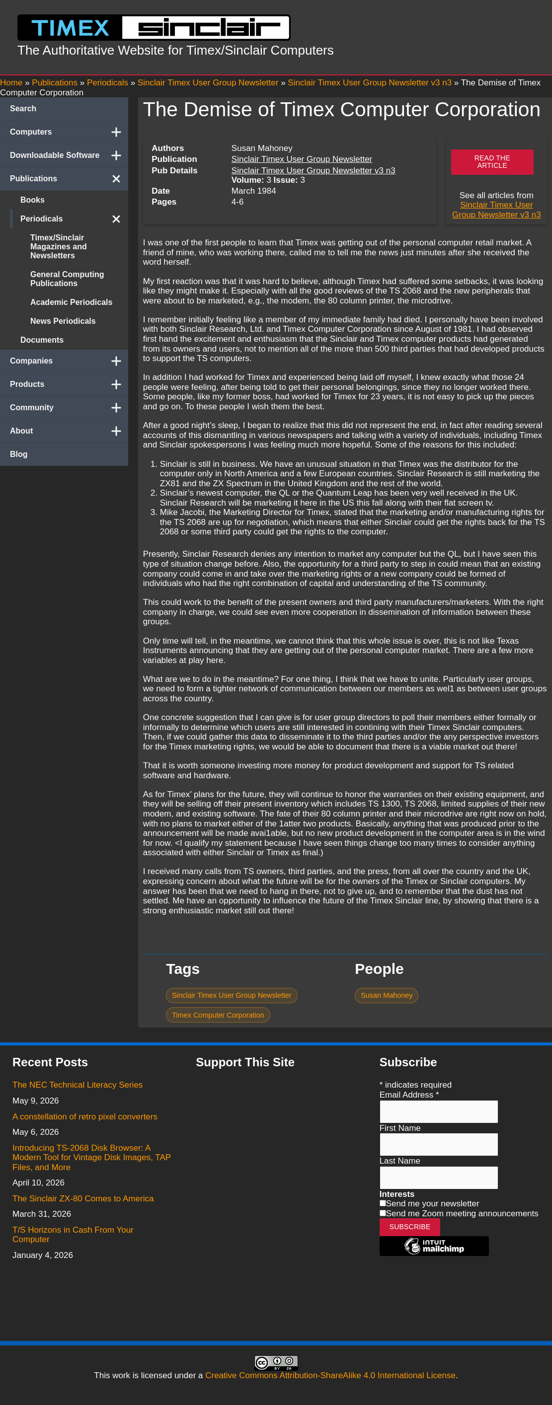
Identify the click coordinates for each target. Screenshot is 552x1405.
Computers (69, 132)
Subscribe (410, 1227)
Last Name (400, 1161)
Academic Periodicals (71, 302)
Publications (69, 178)
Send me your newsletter (432, 1203)
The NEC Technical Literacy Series (77, 1085)
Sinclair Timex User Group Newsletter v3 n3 (313, 170)
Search (23, 108)
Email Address (409, 1095)
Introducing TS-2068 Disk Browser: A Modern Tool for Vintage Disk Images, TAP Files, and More (91, 1157)
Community (69, 407)
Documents (42, 340)
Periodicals (74, 219)
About (69, 431)
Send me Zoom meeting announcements (462, 1213)
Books (32, 200)
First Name (400, 1128)
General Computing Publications (67, 279)
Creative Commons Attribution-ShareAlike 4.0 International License (330, 1375)
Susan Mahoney (386, 995)
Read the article (492, 161)
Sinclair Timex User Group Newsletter (302, 159)
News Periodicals (63, 321)
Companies (69, 361)
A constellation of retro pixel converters (85, 1116)
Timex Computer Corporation (218, 1015)
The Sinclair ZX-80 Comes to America (83, 1198)
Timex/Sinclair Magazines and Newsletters (58, 246)
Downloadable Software (69, 155)
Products (69, 384)
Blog (19, 454)
